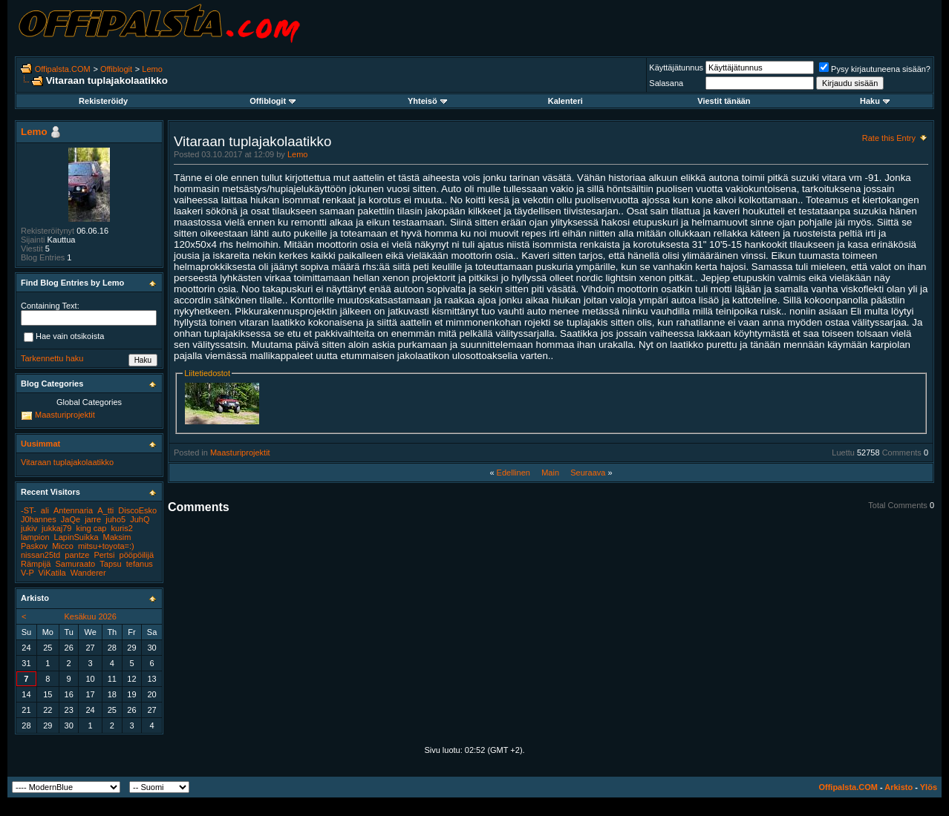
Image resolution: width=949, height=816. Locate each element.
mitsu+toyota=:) (106, 546)
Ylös (928, 787)
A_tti (105, 510)
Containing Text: (50, 305)
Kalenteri (565, 100)
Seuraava (587, 472)
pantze (77, 554)
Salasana (666, 83)
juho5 (115, 519)
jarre (93, 519)
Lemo (152, 69)
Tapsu (110, 563)
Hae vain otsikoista (64, 337)
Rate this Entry (889, 138)
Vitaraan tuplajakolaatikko (67, 462)
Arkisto (898, 787)
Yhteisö (427, 100)
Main (550, 472)
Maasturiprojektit (240, 452)
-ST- (28, 510)
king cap (91, 528)
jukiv (29, 528)
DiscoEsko (137, 510)
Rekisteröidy (103, 100)
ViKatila (52, 572)
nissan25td (40, 554)
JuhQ (139, 519)
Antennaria (73, 510)
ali (45, 510)
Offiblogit (116, 69)
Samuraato (75, 563)
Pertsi (104, 554)
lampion (35, 537)
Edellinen (513, 472)
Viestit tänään (723, 100)
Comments (902, 452)
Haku (875, 100)
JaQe (70, 519)
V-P (27, 572)
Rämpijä (35, 563)
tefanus (139, 563)
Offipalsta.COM (63, 69)
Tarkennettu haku (52, 358)
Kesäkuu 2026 (91, 616)
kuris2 (122, 528)
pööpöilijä (137, 554)
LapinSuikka (76, 537)
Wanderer (88, 572)
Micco (63, 546)
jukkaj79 (56, 528)
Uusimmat (40, 443)
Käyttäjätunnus (676, 67)
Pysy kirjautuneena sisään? (874, 69)
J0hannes (38, 519)
